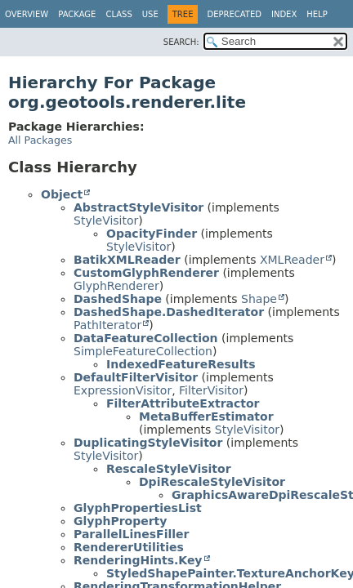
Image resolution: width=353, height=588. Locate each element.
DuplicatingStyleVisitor (148, 442)
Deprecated (234, 14)
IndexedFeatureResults (181, 364)
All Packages (40, 140)
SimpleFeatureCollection (143, 351)
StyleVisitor (106, 220)
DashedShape (118, 298)
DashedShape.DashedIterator (169, 311)
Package (77, 14)
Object (62, 194)
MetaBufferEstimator (206, 416)
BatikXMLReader (127, 259)
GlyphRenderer (116, 285)
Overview (26, 14)
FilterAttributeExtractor (183, 403)
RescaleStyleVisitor (168, 468)
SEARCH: (181, 42)
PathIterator (107, 325)
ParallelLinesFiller (131, 534)
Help (316, 14)
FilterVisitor (211, 390)
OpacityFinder (151, 233)
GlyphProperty (120, 521)
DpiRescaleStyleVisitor (212, 481)
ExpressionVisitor (123, 390)
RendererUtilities (129, 547)
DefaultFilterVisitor (136, 377)
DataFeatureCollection (146, 338)
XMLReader (292, 259)
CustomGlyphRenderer (146, 272)
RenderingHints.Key (138, 560)
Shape (259, 298)
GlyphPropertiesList (138, 507)
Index (284, 14)
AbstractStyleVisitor (138, 207)
